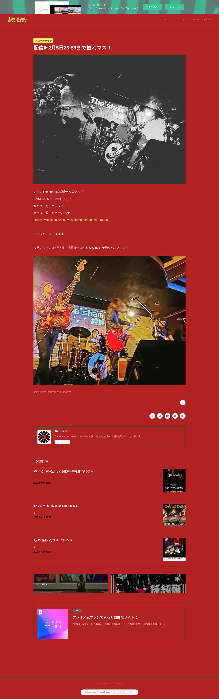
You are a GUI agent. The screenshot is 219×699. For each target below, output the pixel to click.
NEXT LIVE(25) (40, 392)
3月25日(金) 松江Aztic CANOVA (52, 540)
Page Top (109, 668)
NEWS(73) (67, 392)
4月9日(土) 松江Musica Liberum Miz (55, 505)
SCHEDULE (180, 19)
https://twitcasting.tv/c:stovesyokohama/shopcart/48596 (70, 219)
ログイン (175, 6)
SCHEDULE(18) (54, 392)
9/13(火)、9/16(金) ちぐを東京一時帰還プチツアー (63, 471)
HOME (164, 19)
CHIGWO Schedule (201, 19)
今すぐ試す (152, 6)
